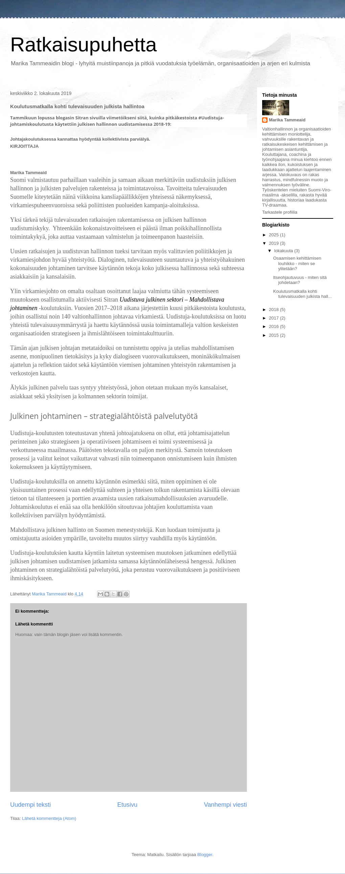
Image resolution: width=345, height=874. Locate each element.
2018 (274, 309)
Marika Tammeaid (287, 119)
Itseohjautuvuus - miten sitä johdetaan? (299, 280)
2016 (274, 326)
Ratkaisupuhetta (83, 44)
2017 (274, 318)
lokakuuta (284, 250)
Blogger (204, 854)
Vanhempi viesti (225, 804)
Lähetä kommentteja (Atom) (49, 818)
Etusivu (127, 804)
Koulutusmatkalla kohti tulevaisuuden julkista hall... (302, 294)
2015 (274, 335)
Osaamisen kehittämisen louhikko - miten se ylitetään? (297, 263)
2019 (274, 243)
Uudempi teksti (30, 804)
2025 (274, 234)
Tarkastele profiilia (279, 212)
